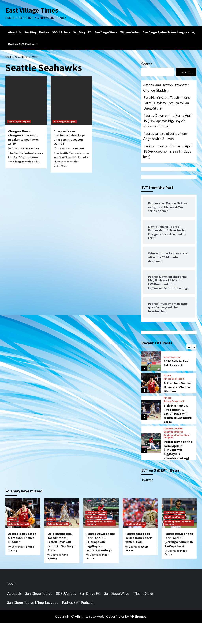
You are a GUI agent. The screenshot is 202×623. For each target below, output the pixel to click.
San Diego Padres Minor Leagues (166, 32)
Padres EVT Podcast (22, 44)
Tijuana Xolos (130, 32)
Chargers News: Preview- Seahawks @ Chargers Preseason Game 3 (69, 137)
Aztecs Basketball (174, 379)
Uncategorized (172, 357)
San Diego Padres (36, 32)
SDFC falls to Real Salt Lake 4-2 (176, 363)
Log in (12, 583)
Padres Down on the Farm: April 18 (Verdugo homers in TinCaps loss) (167, 151)
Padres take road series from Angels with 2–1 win (165, 136)
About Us (14, 32)
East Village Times (32, 10)
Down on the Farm (173, 428)
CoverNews (115, 616)
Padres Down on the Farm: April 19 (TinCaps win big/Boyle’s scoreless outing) (167, 120)
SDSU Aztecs (61, 32)
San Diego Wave (105, 32)
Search (146, 64)
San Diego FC (82, 32)
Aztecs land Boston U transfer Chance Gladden (166, 87)
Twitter (147, 480)
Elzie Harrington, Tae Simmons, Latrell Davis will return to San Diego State (167, 102)
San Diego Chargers (19, 121)
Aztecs (167, 375)
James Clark (32, 148)
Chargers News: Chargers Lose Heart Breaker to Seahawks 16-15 (23, 137)
